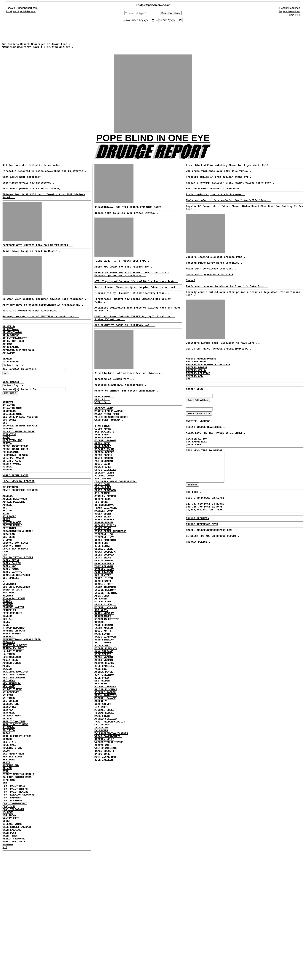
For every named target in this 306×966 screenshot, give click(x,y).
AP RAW (7, 364)
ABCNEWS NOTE (103, 431)
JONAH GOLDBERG (105, 602)
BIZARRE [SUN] (104, 479)
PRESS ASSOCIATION (15, 481)
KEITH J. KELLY (105, 666)
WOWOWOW (8, 957)
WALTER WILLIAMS (105, 838)
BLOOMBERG (9, 439)
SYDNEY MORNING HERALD (19, 872)
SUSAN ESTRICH (104, 564)
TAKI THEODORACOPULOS (109, 806)
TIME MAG (9, 879)
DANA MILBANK (103, 722)
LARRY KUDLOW (103, 694)
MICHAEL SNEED (104, 792)
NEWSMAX (8, 795)
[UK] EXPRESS (12, 900)
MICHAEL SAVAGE (105, 778)
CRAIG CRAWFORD (105, 529)
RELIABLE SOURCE (105, 768)
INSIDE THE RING (105, 652)
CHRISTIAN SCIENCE (15, 602)
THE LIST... (194, 530)
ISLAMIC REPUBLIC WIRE (19, 463)
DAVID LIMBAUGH (105, 704)
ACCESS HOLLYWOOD (15, 542)
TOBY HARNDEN (103, 620)
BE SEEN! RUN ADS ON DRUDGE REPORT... (213, 580)
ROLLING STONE (12, 841)
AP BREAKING (11, 368)
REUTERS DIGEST (196, 391)
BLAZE (6, 566)
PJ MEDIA (9, 816)
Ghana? (190, 298)
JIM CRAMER (102, 532)
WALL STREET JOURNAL (17, 935)
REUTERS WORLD (196, 395)
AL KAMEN (100, 659)
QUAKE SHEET (194, 476)
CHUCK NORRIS (103, 732)
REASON (7, 830)
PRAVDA (7, 477)
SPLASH (7, 865)
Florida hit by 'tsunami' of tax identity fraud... (131, 306)
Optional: (127, 21)
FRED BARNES (102, 465)
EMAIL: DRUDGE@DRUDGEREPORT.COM (209, 573)
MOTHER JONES (12, 739)
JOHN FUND (101, 592)
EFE (5, 453)
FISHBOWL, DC (103, 581)
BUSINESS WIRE (12, 442)
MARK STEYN (102, 799)
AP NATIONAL (11, 347)
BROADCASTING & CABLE (18, 580)
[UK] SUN (9, 911)
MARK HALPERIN (104, 616)
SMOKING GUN (11, 862)
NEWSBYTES (9, 791)
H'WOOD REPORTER (14, 696)
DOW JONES (9, 449)
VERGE (6, 928)
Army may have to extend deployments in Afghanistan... (43, 319)
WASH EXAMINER (12, 939)
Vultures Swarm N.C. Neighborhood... (121, 404)
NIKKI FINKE (102, 574)
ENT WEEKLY (10, 654)
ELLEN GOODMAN (104, 606)
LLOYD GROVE (102, 609)
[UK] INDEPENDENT (15, 907)
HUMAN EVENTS (12, 704)
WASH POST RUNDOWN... (109, 445)
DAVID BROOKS (103, 490)
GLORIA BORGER (104, 483)
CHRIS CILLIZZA (105, 504)
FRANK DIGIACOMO (105, 550)
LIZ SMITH (101, 789)
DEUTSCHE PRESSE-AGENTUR (20, 446)
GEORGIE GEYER (104, 599)
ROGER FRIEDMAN (105, 588)
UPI (188, 405)
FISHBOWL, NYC (104, 585)
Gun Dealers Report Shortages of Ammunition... (37, 47)
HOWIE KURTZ (102, 697)
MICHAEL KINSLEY (105, 669)
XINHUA (7, 506)
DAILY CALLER (12, 619)
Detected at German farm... (114, 398)
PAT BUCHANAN (103, 493)
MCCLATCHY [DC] (13, 474)
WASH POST (9, 943)
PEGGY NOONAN (103, 729)
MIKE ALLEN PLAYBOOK (108, 434)
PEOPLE (7, 805)
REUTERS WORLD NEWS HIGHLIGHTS (208, 388)
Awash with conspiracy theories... (211, 283)
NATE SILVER (102, 785)
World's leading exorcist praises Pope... (216, 269)
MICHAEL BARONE (105, 469)
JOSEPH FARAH (103, 567)
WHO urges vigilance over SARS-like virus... (218, 177)
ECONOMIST (9, 644)
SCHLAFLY (100, 782)
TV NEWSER (101, 817)
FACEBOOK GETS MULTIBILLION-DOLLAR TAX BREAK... (38, 257)
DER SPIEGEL (11, 637)
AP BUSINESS (11, 354)
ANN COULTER (102, 525)
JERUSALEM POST (13, 721)
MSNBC (6, 742)
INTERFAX (9, 460)
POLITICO (9, 820)
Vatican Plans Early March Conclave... (214, 276)
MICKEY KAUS (102, 662)
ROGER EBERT (102, 557)
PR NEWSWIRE (11, 488)
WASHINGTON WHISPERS (108, 831)
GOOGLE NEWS (194, 416)
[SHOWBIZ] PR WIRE (15, 491)
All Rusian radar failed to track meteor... (35, 171)
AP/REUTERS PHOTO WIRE (19, 371)
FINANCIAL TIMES (14, 661)
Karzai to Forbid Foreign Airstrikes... (31, 326)
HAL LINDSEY (102, 711)
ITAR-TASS (9, 467)
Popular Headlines (289, 11)
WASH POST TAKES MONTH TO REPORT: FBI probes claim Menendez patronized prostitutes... (131, 284)
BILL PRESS (102, 753)
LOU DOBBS (101, 543)
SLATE (6, 858)
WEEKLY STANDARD (14, 950)
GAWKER (7, 682)
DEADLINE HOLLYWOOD (16, 633)
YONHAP (7, 509)
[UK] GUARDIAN (12, 904)
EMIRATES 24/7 (12, 651)
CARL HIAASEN (103, 627)
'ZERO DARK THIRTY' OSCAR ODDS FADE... (122, 269)
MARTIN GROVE (103, 613)
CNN (5, 609)
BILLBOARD (9, 563)
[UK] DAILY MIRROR (15, 890)
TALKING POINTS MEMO (17, 876)
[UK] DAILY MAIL (14, 886)
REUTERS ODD (194, 402)
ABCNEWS (8, 538)
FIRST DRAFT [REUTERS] (110, 578)
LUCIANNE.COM (12, 732)
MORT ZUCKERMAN (105, 848)
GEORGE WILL (102, 834)
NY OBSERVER (11, 774)
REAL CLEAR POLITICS (17, 827)
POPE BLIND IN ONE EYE (153, 142)
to (157, 21)
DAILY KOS (9, 623)
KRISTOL (99, 687)
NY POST (8, 777)
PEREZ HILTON (103, 634)
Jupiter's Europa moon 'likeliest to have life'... (223, 364)
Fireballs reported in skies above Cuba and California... (45, 178)
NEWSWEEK (9, 798)
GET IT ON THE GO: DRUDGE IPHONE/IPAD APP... (218, 370)
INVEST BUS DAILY (15, 718)
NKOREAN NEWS (12, 802)
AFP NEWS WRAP (196, 384)
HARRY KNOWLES (104, 676)
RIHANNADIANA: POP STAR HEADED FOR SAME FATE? (127, 213)
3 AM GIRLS (102, 451)
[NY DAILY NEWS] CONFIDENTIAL (115, 518)
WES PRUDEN (102, 757)
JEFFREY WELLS (104, 827)
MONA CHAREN (102, 500)
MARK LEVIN (102, 701)
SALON (6, 844)
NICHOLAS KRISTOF (106, 683)
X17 (5, 960)
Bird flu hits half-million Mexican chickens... (129, 391)
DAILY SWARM (11, 626)
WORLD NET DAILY (14, 953)
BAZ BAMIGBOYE (104, 458)
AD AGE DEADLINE (14, 545)
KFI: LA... (102, 421)
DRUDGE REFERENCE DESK (202, 567)
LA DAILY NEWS (12, 725)
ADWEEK (7, 549)
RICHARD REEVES (105, 764)
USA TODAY (9, 921)
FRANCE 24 (9, 675)
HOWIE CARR (102, 497)
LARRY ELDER (102, 560)
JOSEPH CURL (102, 539)
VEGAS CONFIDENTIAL (108, 824)
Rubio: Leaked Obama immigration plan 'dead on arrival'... (137, 299)
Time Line (294, 14)
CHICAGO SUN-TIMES (15, 595)
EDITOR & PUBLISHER (16, 647)
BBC (5, 552)
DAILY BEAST (11, 616)
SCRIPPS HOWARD (13, 495)
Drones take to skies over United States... (126, 220)
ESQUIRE (8, 658)
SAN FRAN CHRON (13, 848)
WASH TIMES (10, 946)
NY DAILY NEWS (12, 770)
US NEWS (8, 918)
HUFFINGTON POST (14, 700)
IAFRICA (8, 707)
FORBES (7, 665)
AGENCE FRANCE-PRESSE (201, 381)
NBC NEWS (9, 760)
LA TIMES (9, 728)
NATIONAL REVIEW (14, 756)
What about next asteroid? (22, 185)
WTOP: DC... (102, 424)
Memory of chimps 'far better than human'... (127, 411)
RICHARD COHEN (104, 511)
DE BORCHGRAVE (104, 546)
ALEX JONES (102, 655)
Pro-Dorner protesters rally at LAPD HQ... (34, 198)
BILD (6, 559)
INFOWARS (9, 714)
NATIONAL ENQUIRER (15, 749)
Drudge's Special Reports (21, 11)
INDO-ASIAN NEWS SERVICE (20, 456)
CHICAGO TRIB (12, 598)
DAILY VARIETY (12, 630)
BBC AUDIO (9, 556)
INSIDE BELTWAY (105, 648)
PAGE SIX (100, 743)
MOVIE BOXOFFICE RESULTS (20, 532)
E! (4, 640)
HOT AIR (8, 686)
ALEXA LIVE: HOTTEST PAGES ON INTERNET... (216, 462)
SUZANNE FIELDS (105, 571)
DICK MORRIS (102, 725)
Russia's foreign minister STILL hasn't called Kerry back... (231, 190)
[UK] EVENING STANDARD (19, 897)
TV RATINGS (10, 528)
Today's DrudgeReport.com (21, 7)
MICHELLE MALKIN (105, 718)
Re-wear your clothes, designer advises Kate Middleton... (45, 313)
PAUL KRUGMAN (103, 690)
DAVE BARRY (102, 462)
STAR (6, 869)
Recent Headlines (289, 7)
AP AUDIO (9, 375)
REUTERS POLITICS (198, 398)
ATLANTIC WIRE (12, 435)
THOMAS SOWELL (104, 796)
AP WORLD (9, 343)
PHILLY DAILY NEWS (15, 812)
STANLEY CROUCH (105, 536)
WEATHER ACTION (196, 469)
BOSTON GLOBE (12, 570)
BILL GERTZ (102, 595)
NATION (7, 746)
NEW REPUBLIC (12, 763)
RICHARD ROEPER (105, 771)
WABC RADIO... (104, 417)
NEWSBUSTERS (11, 788)
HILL (6, 693)
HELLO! (7, 689)
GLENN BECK (102, 472)
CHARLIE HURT (103, 641)
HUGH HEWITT (102, 638)
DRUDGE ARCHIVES (197, 560)
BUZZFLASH (9, 584)
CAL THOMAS (102, 810)
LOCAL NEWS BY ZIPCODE (19, 522)
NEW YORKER (10, 784)
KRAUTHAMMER (102, 680)
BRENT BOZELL (103, 486)
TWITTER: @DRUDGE (198, 449)
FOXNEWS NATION (13, 672)
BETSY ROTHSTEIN (105, 775)
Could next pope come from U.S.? (209, 291)
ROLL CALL (9, 837)
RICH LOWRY (102, 715)
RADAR (6, 823)
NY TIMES (9, 781)
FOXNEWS (8, 668)
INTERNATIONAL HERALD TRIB (22, 711)
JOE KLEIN (101, 673)
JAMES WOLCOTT (104, 841)
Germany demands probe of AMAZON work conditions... (41, 332)
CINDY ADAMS (102, 455)
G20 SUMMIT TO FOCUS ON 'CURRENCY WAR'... (124, 342)
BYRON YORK (102, 845)
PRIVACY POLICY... (199, 587)
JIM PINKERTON (104, 750)
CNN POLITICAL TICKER (18, 612)
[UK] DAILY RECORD (15, 893)
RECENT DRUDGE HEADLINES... (206, 456)
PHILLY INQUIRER (14, 809)
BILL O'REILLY (104, 739)
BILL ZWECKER (103, 852)
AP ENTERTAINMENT (15, 357)
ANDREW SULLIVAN (105, 803)
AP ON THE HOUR (13, 361)
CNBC (6, 605)
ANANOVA (8, 428)
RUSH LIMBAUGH (104, 708)
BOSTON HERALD (12, 573)
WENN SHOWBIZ (12, 502)
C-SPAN (7, 591)
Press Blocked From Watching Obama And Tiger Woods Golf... (229, 171)
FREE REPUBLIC (12, 679)
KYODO (6, 470)
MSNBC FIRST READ (106, 438)
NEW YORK (9, 767)
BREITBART (9, 577)
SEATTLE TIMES (12, 851)
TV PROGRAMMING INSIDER (111, 820)
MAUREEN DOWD (103, 553)
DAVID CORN (102, 522)
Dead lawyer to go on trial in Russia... (32, 264)
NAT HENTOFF (102, 630)
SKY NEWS (9, 855)
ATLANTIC (9, 432)
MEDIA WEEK (10, 735)
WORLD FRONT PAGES (15, 515)
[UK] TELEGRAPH (13, 914)
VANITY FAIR (11, 925)
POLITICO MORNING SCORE (111, 441)
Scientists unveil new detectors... (28, 192)
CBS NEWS (9, 588)
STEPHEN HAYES (104, 623)
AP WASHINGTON (12, 350)
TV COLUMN (101, 813)
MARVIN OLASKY (104, 736)
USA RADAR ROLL (196, 472)
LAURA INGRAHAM (105, 645)
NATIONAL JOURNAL (15, 753)
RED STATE (9, 834)
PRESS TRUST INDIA (15, 484)
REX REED (100, 761)
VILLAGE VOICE (12, 932)
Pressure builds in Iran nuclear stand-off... (219, 184)
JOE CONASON (102, 514)
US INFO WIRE (12, 498)
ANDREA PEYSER (104, 746)
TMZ (5, 883)
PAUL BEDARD (102, 476)
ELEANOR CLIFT (104, 507)
